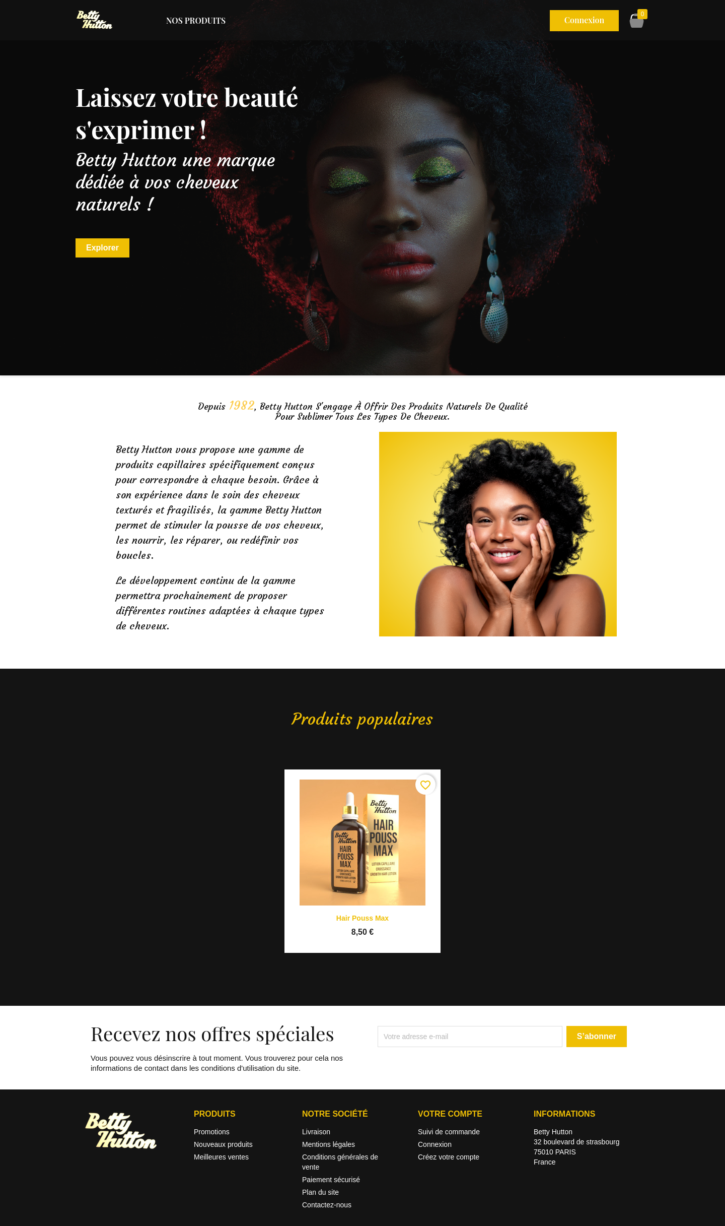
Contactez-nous (326, 1205)
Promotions (212, 1132)
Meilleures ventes (221, 1157)
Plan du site (320, 1192)
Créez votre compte (448, 1157)
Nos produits (196, 20)
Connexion (435, 1144)
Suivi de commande (449, 1132)
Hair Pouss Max (362, 918)
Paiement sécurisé (331, 1180)
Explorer (102, 247)
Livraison (316, 1132)
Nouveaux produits (223, 1144)
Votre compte (450, 1114)
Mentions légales (328, 1144)
